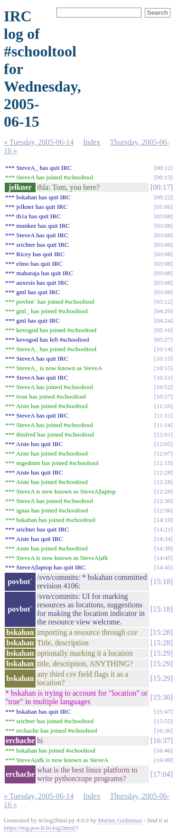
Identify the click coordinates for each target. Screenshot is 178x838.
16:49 (163, 760)
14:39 (163, 548)
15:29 (161, 653)
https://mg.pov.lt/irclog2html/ (40, 827)
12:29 (163, 491)
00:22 (163, 197)
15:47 (163, 711)
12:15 (163, 462)
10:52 (163, 387)
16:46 (163, 750)
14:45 (163, 557)
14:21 (163, 529)
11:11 (163, 415)
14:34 (163, 538)
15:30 (161, 697)
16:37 (161, 740)
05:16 (163, 330)
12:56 (163, 510)
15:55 (163, 721)
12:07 (163, 453)
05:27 (163, 339)
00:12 (163, 167)
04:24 (163, 320)
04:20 (163, 311)
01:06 (163, 206)
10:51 (163, 377)
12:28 (163, 472)
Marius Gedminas (120, 820)
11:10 (164, 406)
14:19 (163, 519)
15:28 (161, 632)
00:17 (161, 187)
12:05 (163, 443)
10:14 (163, 349)
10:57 (163, 396)
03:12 (163, 301)
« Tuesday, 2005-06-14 (39, 142)
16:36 (163, 730)
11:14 (164, 424)
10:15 (163, 358)
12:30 (163, 500)
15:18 (161, 581)
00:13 (163, 177)
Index (91, 142)
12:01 (163, 434)
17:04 (161, 774)
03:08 (163, 216)
